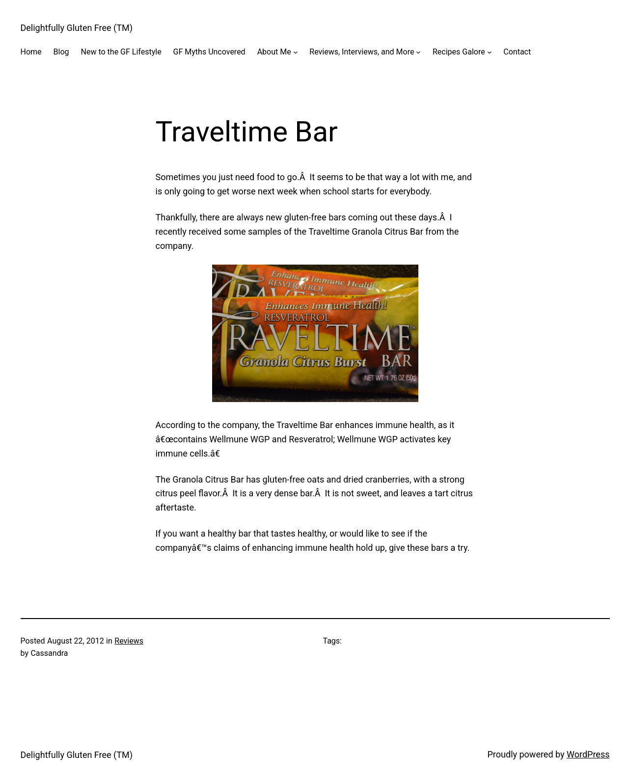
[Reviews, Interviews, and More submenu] (418, 52)
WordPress (588, 754)
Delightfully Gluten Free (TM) (77, 28)
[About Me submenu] (295, 52)
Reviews (128, 641)
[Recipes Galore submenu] (489, 52)
